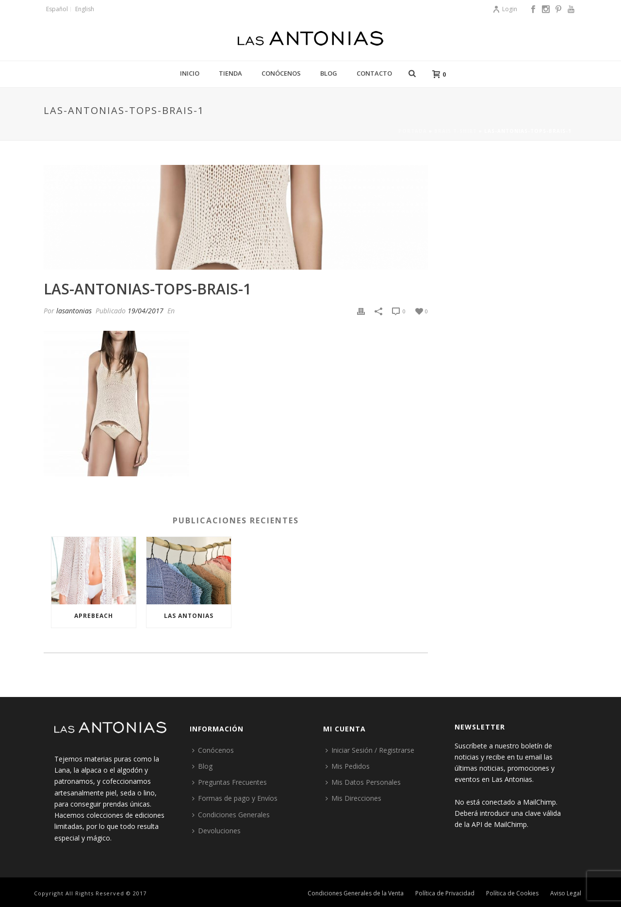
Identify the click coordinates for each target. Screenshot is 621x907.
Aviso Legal (565, 893)
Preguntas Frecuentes (229, 782)
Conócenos (281, 73)
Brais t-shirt (455, 131)
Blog (328, 73)
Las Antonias (188, 616)
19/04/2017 (145, 310)
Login (504, 9)
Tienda (230, 73)
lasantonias (74, 310)
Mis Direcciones (353, 798)
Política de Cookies (512, 893)
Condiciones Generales (231, 814)
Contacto (374, 73)
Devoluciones (216, 830)
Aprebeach (93, 616)
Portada (412, 131)
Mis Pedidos (348, 766)
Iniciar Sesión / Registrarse (370, 750)
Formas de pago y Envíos (235, 798)
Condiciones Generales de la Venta (356, 893)
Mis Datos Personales (363, 782)
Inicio (189, 73)
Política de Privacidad (444, 893)
